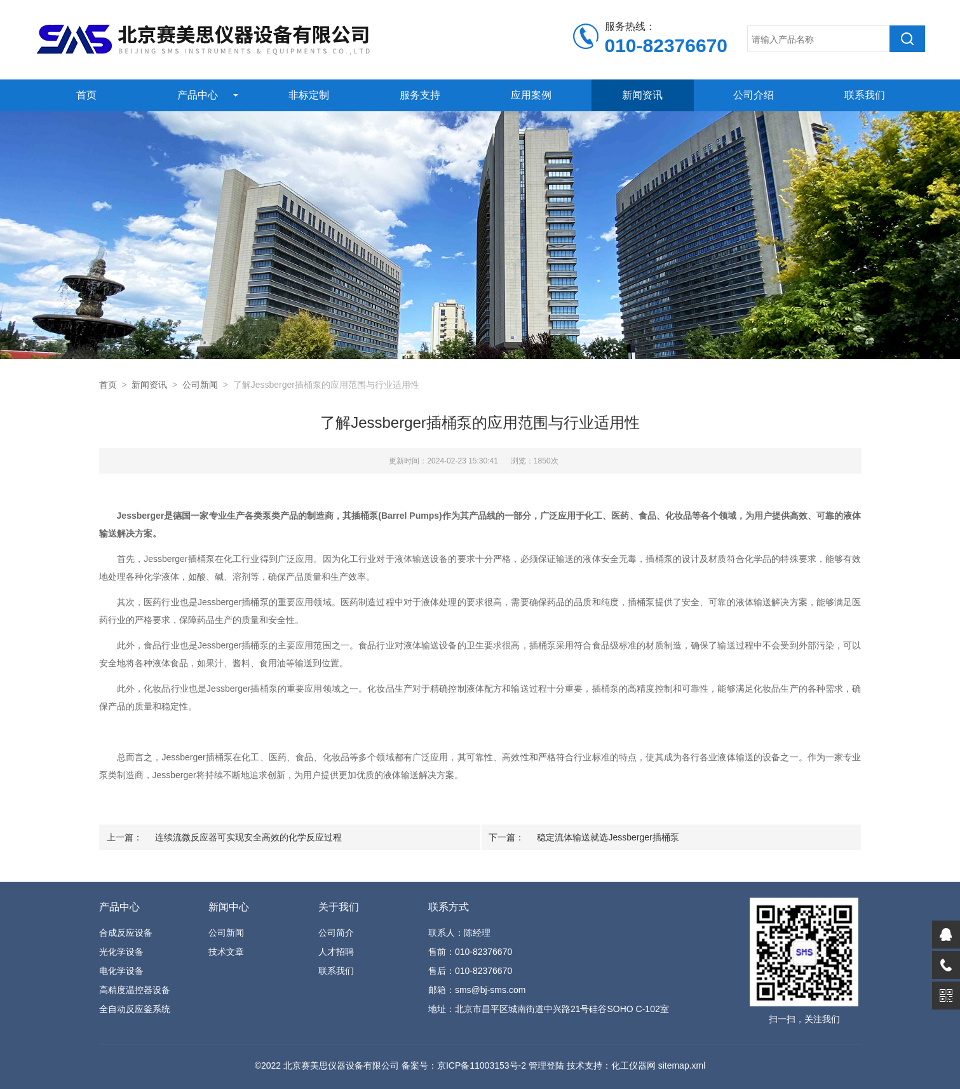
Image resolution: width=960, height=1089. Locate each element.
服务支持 (420, 95)
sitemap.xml (682, 1065)
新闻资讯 (642, 95)
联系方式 (448, 906)
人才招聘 (336, 952)
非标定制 (308, 95)
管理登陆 (546, 1065)
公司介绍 (753, 95)
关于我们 (338, 906)
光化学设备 (121, 952)
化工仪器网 (633, 1065)
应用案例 (531, 95)
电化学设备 (121, 971)
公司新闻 (200, 385)
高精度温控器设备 (134, 990)
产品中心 (197, 95)
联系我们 (864, 95)
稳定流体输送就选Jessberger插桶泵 (608, 837)
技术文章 (226, 952)
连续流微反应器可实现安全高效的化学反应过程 (248, 837)
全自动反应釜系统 (134, 1009)
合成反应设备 (125, 933)
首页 (86, 95)
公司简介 (336, 933)
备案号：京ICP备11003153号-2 (464, 1065)
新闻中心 (228, 906)
